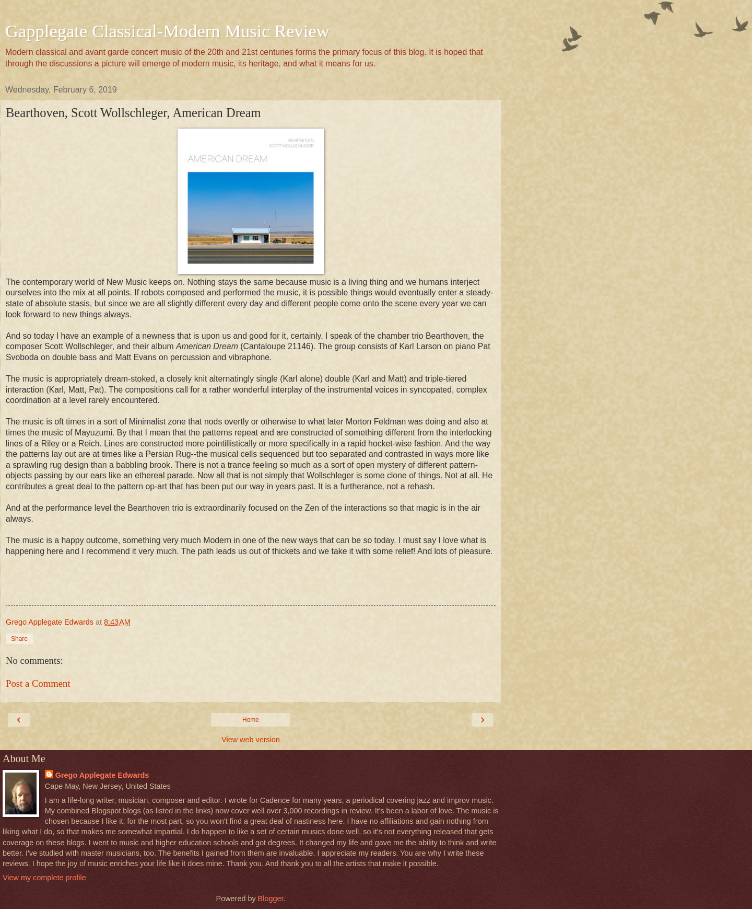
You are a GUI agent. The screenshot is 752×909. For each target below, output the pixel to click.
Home (250, 719)
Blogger (271, 898)
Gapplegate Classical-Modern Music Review (167, 31)
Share (19, 638)
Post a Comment (38, 683)
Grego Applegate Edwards (102, 775)
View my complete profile (44, 877)
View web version (250, 739)
